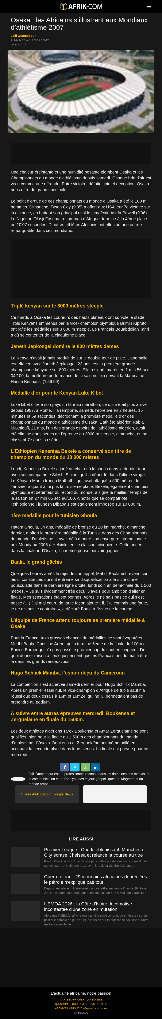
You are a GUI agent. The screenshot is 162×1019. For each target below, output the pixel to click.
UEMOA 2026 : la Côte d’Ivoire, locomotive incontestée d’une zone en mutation (88, 906)
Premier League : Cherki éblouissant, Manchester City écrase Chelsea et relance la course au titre (95, 852)
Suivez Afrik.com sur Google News (47, 794)
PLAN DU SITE (93, 999)
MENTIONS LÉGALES (94, 1004)
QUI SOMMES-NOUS (67, 1004)
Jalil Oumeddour (23, 35)
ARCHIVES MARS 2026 (68, 1008)
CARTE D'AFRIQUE (71, 999)
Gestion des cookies (95, 1008)
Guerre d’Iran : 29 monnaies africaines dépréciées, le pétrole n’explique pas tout (96, 879)
